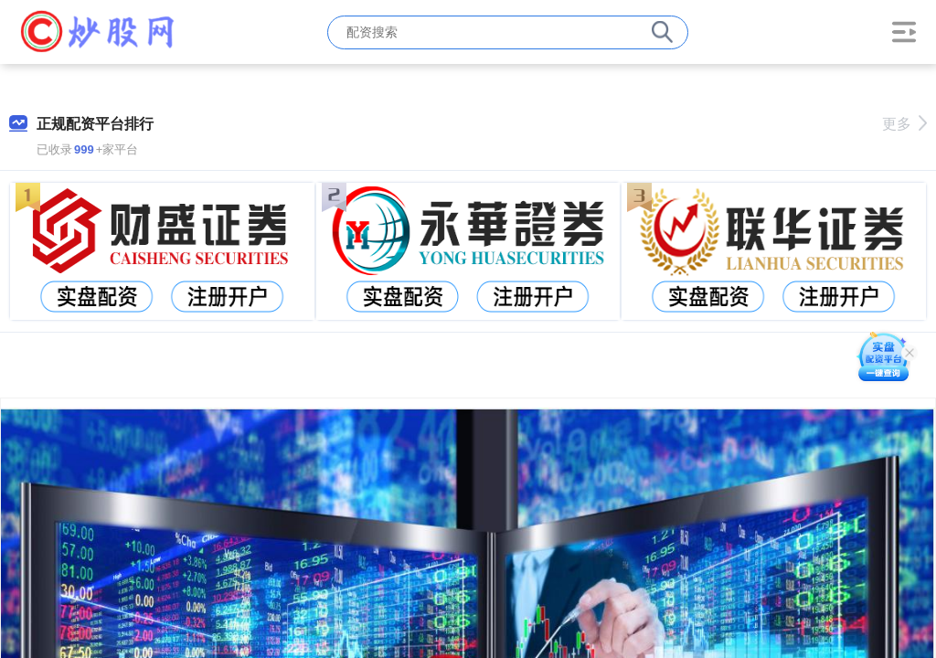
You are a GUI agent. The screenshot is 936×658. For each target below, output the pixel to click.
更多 (904, 124)
